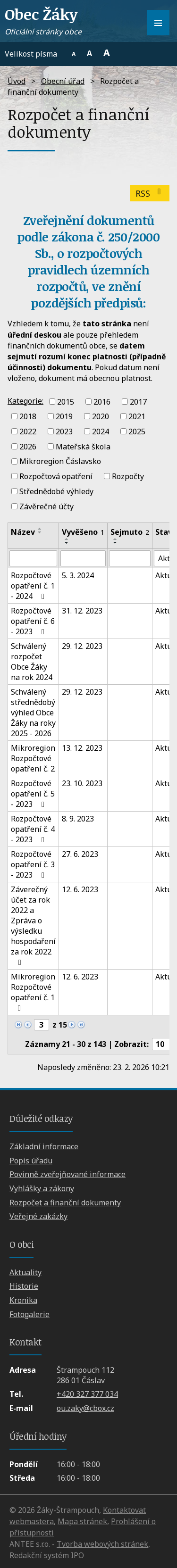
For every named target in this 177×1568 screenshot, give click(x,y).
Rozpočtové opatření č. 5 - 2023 (33, 793)
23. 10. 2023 (82, 783)
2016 (101, 401)
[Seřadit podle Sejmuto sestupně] (115, 543)
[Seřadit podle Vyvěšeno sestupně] (67, 543)
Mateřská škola (83, 446)
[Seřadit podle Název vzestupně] (40, 529)
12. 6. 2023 (80, 889)
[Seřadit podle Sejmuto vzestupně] (115, 539)
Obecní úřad (62, 81)
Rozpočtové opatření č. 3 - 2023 (33, 864)
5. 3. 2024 (78, 575)
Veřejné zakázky (38, 1216)
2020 (100, 416)
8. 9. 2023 (78, 818)
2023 (64, 431)
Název (23, 532)
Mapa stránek (82, 1521)
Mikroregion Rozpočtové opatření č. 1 (33, 991)
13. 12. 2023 (82, 748)
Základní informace (43, 1146)
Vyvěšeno (83, 532)
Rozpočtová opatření (56, 476)
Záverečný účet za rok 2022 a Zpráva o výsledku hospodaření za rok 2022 (33, 925)
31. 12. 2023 (82, 611)
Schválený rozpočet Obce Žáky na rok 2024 (31, 661)
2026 (27, 446)
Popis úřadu (30, 1160)
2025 (136, 431)
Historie (23, 1286)
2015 (65, 401)
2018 (27, 416)
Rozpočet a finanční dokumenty (65, 1202)
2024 (100, 431)
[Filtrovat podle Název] (33, 558)
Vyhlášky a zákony (41, 1188)
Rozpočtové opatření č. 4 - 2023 (33, 829)
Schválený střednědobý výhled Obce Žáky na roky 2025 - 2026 (33, 712)
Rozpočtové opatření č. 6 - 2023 (33, 621)
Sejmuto (129, 532)
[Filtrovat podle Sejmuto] (130, 558)
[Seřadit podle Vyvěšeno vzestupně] (67, 539)
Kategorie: (25, 401)
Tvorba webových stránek (102, 1544)
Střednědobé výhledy (56, 491)
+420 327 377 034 (87, 1394)
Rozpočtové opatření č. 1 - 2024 (33, 585)
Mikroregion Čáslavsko (60, 461)
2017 (138, 401)
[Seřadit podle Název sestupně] (40, 532)
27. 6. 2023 (80, 854)
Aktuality (25, 1272)
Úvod (16, 81)
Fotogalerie (29, 1314)
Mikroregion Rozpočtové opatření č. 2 (33, 758)
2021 (136, 416)
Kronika (23, 1300)
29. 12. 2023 (82, 646)
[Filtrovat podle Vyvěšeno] (83, 558)
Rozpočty (128, 476)
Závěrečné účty (46, 506)
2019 (64, 416)
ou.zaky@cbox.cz (85, 1408)
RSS (150, 193)
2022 (27, 431)
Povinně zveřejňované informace (67, 1174)
